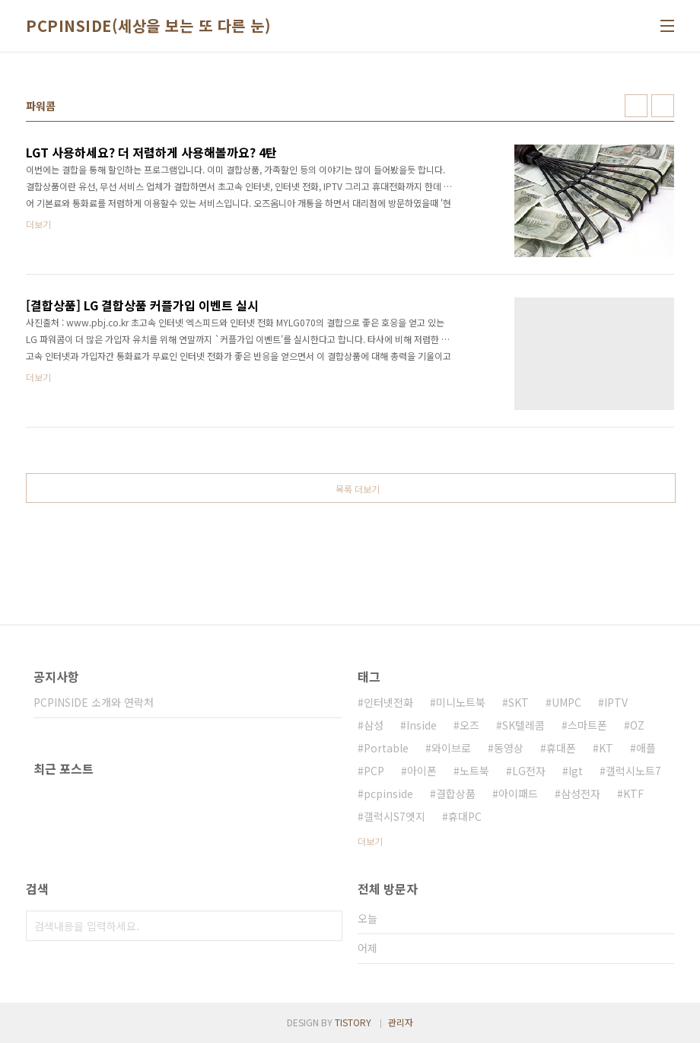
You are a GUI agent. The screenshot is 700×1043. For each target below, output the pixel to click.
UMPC (566, 702)
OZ (637, 725)
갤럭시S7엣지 (394, 816)
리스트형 (662, 105)
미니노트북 (460, 702)
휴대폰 (561, 747)
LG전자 (529, 770)
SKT (518, 702)
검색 (327, 925)
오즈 (469, 725)
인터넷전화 (388, 702)
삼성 (373, 725)
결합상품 (456, 793)
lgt (575, 770)
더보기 (370, 841)
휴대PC (465, 816)
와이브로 (451, 747)
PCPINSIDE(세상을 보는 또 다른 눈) (148, 26)
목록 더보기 (358, 488)
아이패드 (518, 793)
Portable (386, 747)
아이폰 (422, 770)
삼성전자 (580, 793)
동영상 (508, 747)
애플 (646, 747)
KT (606, 747)
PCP (374, 770)
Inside (421, 725)
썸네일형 (636, 105)
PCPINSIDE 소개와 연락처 (93, 702)
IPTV (616, 702)
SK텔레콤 (523, 725)
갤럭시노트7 (633, 770)
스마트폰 (587, 725)
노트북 (474, 770)
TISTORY (353, 1022)
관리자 (400, 1022)
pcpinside (388, 793)
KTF (633, 793)
